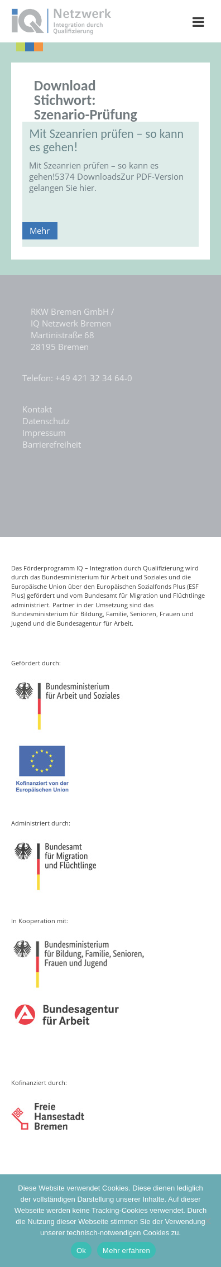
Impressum (44, 432)
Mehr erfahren (126, 1250)
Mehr (40, 230)
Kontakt (37, 409)
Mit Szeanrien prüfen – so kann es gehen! (106, 140)
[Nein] (207, 1220)
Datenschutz (46, 420)
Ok (81, 1250)
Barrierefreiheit (51, 444)
